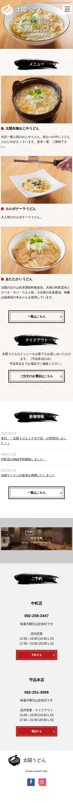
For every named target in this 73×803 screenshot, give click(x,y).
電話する (36, 731)
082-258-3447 (36, 615)
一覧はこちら (37, 316)
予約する (36, 654)
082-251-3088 (36, 692)
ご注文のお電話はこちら (36, 376)
